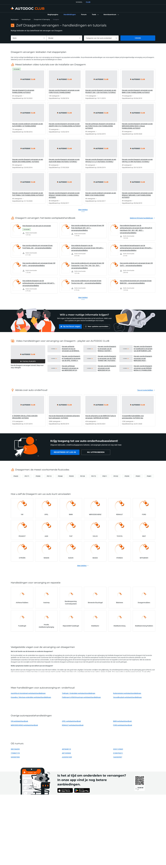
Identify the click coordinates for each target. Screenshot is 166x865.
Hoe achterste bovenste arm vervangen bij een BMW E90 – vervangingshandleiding (136, 282)
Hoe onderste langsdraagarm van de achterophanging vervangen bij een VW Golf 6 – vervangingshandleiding (136, 247)
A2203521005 (67, 757)
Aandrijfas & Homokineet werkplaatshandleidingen (28, 693)
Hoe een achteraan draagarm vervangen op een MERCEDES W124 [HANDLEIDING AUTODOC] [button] (71, 368)
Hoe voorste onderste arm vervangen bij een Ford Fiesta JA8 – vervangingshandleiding (37, 246)
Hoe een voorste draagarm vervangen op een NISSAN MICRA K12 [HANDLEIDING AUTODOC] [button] (143, 368)
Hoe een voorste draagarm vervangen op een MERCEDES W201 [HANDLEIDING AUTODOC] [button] (143, 358)
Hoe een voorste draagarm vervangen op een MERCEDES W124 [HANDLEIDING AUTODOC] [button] (107, 368)
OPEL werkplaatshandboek (71, 721)
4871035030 (66, 753)
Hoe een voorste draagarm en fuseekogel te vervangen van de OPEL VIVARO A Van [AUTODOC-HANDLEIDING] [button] (71, 358)
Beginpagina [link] (15, 19)
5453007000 (15, 757)
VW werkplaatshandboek (19, 721)
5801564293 (15, 749)
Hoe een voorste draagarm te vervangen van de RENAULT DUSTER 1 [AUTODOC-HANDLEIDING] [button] (107, 348)
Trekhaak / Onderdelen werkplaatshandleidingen (78, 693)
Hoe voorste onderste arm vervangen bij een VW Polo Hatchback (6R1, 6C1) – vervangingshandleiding (87, 227)
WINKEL (79, 2)
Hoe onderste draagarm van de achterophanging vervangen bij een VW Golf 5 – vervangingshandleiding (38, 283)
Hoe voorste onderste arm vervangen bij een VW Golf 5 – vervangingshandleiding (136, 264)
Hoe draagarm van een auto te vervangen (36, 226)
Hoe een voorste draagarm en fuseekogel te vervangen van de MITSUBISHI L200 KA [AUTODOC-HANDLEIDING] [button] (143, 348)
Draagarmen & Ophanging (42, 19)
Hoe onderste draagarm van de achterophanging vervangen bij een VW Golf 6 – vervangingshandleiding (87, 247)
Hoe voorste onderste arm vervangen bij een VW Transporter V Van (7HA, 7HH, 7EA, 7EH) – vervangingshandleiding (87, 265)
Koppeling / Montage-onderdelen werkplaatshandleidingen (31, 697)
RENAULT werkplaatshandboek (72, 725)
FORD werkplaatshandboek (122, 725)
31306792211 (118, 753)
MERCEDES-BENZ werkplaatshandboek (24, 725)
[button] (95, 14)
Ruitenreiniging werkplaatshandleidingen (127, 693)
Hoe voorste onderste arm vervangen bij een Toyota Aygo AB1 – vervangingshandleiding (86, 282)
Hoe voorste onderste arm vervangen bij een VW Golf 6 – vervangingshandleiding (38, 264)
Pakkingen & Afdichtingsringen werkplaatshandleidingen (81, 697)
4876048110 (66, 749)
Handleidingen (26, 19)
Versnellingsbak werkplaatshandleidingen (127, 697)
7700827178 (15, 753)
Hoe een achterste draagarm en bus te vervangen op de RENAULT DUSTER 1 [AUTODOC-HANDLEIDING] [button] (71, 348)
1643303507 (117, 757)
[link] (53, 14)
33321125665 (118, 749)
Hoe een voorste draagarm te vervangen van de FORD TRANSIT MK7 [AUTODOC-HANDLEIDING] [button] (107, 358)
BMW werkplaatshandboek (122, 721)
